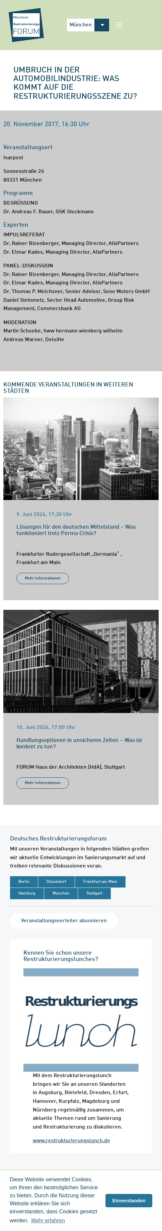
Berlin (23, 882)
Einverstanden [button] (129, 1200)
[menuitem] (101, 25)
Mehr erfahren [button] (48, 1220)
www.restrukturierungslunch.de (71, 1141)
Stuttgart (94, 894)
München (61, 894)
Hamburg (26, 894)
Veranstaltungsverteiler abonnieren (64, 921)
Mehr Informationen (43, 578)
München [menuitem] (81, 25)
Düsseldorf (56, 882)
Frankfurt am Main (100, 882)
